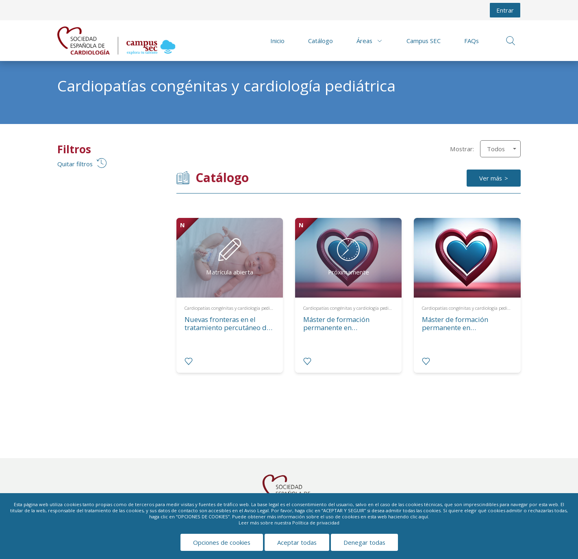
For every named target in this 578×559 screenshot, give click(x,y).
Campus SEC (423, 41)
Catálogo (320, 41)
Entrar (505, 10)
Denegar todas (364, 542)
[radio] (189, 361)
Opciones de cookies (221, 542)
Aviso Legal (256, 510)
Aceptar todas (297, 542)
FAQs (471, 41)
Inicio (277, 41)
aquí (423, 516)
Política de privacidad (315, 523)
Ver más (490, 178)
